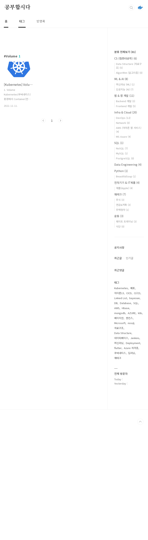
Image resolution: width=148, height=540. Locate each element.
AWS (116, 423)
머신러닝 (119, 458)
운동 (119, 331)
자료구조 (119, 443)
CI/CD (137, 408)
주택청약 (122, 325)
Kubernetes (121, 403)
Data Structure (122, 448)
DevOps (123, 233)
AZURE (132, 428)
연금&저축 (123, 320)
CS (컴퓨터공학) (125, 173)
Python (121, 286)
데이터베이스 (121, 453)
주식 (120, 315)
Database (125, 418)
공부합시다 (17, 7)
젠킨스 (129, 433)
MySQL (122, 268)
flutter (118, 463)
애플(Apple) (124, 303)
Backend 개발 (125, 216)
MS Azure (123, 252)
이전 (43, 120)
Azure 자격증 (131, 463)
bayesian (134, 413)
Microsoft (119, 438)
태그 (22, 21)
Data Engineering (128, 280)
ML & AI (121, 194)
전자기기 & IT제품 (127, 298)
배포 (132, 403)
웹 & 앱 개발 (124, 211)
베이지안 (119, 433)
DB (116, 418)
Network (123, 238)
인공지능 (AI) (124, 204)
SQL (119, 258)
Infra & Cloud (125, 227)
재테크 (120, 309)
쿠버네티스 (120, 468)
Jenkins (134, 453)
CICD (129, 408)
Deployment (133, 458)
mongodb (119, 428)
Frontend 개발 (126, 221)
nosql (131, 438)
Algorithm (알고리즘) (129, 188)
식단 (120, 341)
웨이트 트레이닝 (126, 336)
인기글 (129, 373)
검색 (131, 8)
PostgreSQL (125, 273)
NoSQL (122, 263)
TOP (140, 537)
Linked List (120, 413)
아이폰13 (119, 408)
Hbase (125, 423)
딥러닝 (131, 468)
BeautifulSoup (126, 291)
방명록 (40, 21)
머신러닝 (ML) (125, 199)
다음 (60, 120)
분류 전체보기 (125, 167)
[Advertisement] (52, 161)
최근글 (118, 373)
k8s (140, 428)
